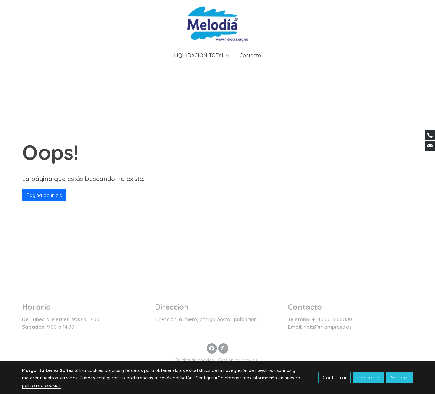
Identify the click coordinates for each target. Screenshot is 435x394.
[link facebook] (212, 347)
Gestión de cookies (237, 360)
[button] (201, 55)
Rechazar (368, 377)
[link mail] (430, 146)
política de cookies (41, 385)
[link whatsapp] (223, 347)
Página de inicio (44, 195)
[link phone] (430, 135)
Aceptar (399, 377)
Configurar (335, 377)
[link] (217, 23)
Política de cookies (194, 360)
